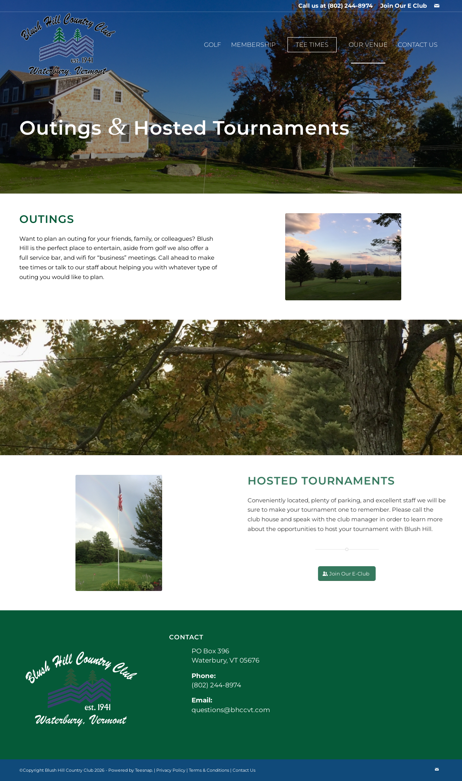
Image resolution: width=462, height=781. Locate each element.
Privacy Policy (170, 770)
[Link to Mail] (437, 6)
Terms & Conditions (209, 770)
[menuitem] (401, 6)
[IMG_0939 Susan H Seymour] (111, 533)
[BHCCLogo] (68, 45)
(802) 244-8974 (350, 5)
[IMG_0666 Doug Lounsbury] (343, 256)
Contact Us (244, 770)
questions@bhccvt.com (231, 710)
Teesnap (143, 770)
